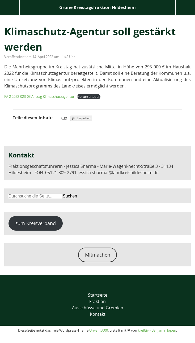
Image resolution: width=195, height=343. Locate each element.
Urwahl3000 (98, 330)
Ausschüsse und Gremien (97, 308)
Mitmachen (97, 255)
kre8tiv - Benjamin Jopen (157, 330)
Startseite (97, 295)
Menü (9, 7)
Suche (185, 7)
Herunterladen (88, 96)
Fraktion (97, 301)
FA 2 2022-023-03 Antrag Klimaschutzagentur (39, 96)
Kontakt (97, 314)
